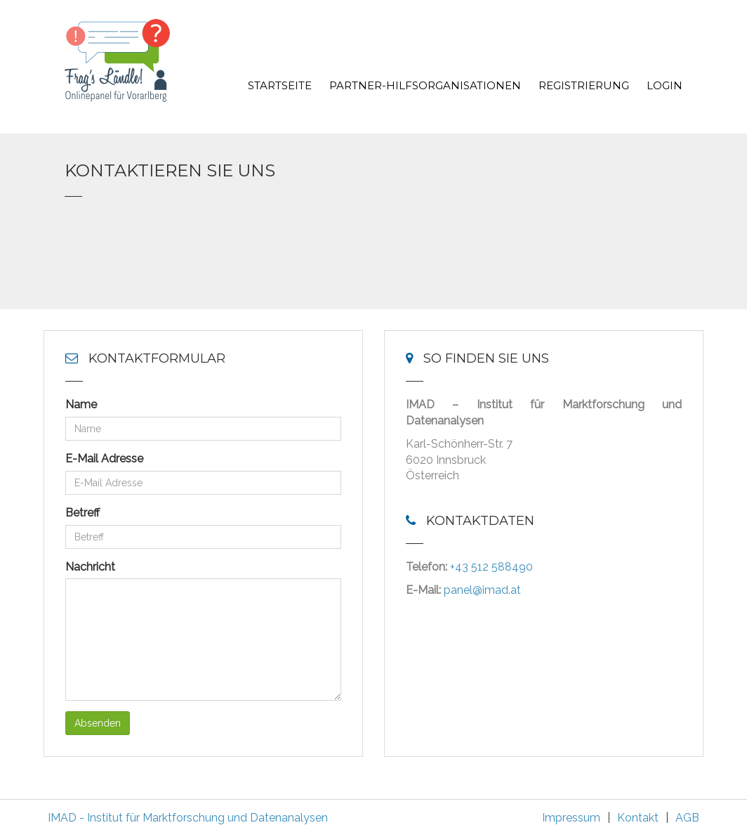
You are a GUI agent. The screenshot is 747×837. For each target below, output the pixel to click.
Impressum (571, 817)
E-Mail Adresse (104, 458)
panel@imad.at (482, 590)
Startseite (280, 85)
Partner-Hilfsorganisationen (425, 85)
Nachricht (90, 566)
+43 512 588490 (491, 566)
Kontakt (638, 817)
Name (81, 404)
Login (664, 85)
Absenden (97, 723)
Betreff (82, 512)
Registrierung (583, 85)
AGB (687, 817)
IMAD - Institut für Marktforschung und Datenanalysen (188, 817)
